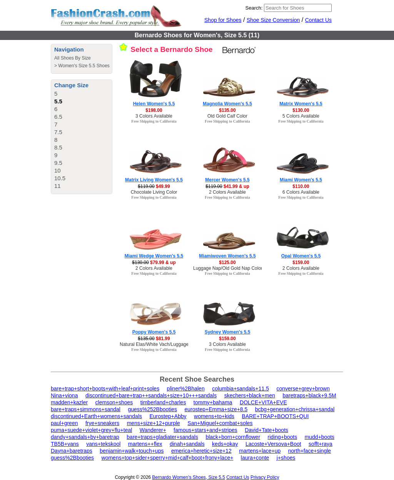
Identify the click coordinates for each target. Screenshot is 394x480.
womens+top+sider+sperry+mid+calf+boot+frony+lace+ (168, 458)
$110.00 (300, 186)
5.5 (58, 101)
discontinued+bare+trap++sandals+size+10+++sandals (151, 395)
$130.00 (300, 110)
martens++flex (145, 444)
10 (57, 170)
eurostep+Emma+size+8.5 (216, 409)
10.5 (59, 178)
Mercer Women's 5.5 (227, 180)
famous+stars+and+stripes (205, 430)
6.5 (58, 116)
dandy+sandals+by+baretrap (85, 437)
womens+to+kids (214, 416)
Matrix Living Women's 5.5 (154, 180)
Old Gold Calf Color (227, 116)
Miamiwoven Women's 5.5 (227, 256)
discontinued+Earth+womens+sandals (96, 416)
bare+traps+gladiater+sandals (162, 437)
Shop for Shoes (223, 20)
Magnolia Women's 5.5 (227, 103)
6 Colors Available (300, 192)
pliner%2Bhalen (186, 388)
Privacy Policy (264, 477)
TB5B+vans (65, 444)
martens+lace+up (259, 451)
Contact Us (318, 20)
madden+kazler (69, 402)
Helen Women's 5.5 (154, 103)
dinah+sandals (187, 444)
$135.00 (227, 110)
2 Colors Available (227, 192)
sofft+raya (320, 444)
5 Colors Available (300, 116)
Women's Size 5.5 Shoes (83, 65)
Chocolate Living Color (154, 192)
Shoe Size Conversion (273, 20)
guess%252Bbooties (152, 409)
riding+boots (282, 437)
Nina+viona (64, 395)
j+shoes (286, 458)
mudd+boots (319, 437)
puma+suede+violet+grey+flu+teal (91, 430)
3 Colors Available (153, 116)
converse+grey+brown (303, 388)
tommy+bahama (213, 402)
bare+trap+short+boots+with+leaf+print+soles (105, 388)
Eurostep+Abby (167, 416)
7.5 (58, 132)
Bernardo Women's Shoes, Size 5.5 (188, 477)
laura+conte (255, 458)
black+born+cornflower (232, 437)
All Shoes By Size (72, 58)
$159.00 (300, 262)
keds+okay (225, 444)
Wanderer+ (153, 430)
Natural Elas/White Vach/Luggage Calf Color (165, 344)
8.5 (58, 147)
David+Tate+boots (266, 430)
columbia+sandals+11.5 (240, 388)
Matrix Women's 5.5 (300, 103)
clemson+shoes (114, 402)
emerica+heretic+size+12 (201, 451)
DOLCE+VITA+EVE (263, 402)
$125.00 (227, 262)
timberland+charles (163, 402)
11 (57, 186)
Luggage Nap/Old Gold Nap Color (227, 268)
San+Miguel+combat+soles (219, 423)
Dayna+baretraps (71, 451)
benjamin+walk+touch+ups (132, 451)
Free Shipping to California (153, 121)
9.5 (58, 162)
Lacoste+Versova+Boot (273, 444)
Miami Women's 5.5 (301, 180)
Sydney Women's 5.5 (227, 332)
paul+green (64, 423)
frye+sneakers (102, 423)
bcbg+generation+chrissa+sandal (295, 409)
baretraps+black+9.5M (309, 395)
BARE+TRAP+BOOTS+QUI (275, 416)
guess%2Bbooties (72, 458)
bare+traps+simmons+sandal (85, 409)
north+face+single (309, 451)
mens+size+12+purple (153, 423)
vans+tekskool (103, 444)
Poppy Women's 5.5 (154, 332)
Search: (254, 8)
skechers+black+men (249, 395)
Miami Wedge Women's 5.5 (154, 256)
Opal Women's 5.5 (301, 256)
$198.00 (153, 110)
